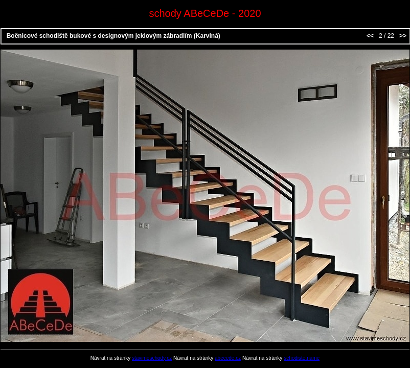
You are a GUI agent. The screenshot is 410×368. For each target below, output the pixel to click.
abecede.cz (228, 358)
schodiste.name (302, 358)
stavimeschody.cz (152, 358)
